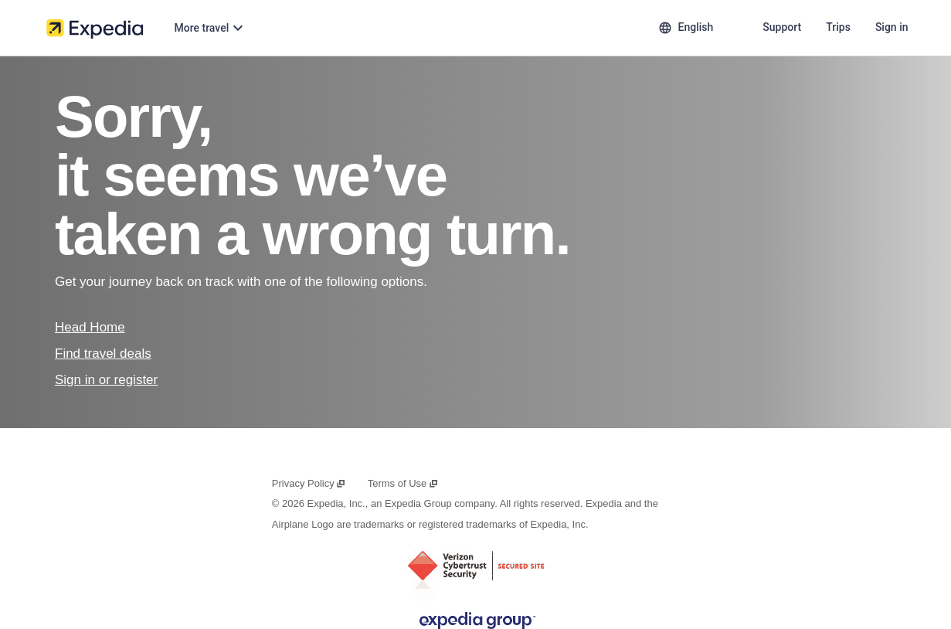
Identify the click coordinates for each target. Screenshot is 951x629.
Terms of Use (403, 483)
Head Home (90, 327)
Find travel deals (103, 353)
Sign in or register (106, 379)
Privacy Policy (309, 483)
